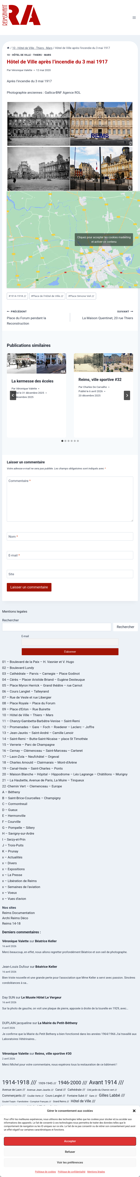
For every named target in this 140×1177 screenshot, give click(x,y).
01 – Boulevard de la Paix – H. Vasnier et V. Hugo (38, 662)
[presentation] (36, 363)
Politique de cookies (45, 1172)
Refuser (70, 1153)
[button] (134, 1112)
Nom (13, 536)
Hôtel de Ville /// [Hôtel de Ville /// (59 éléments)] (83, 1101)
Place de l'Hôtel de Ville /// (47, 295)
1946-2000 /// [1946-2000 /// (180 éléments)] (72, 1082)
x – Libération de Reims (19, 881)
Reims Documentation (18, 913)
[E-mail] (70, 555)
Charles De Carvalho (95, 386)
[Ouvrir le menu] (134, 18)
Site (11, 574)
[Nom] (70, 536)
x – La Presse (12, 875)
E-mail (14, 555)
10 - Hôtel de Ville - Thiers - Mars (29, 55)
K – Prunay (10, 851)
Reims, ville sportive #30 (53, 1053)
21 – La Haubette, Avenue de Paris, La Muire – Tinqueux (43, 780)
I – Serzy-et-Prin (13, 839)
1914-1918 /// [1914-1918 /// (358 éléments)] (19, 1082)
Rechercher (10, 620)
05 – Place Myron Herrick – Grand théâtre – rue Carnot (42, 685)
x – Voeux (9, 893)
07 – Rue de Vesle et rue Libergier (26, 697)
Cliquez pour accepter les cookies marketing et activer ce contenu (104, 239)
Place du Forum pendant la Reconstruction (37, 317)
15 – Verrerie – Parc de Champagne (28, 745)
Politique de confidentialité (71, 1172)
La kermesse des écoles (32, 381)
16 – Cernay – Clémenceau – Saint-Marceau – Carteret (42, 751)
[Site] (70, 574)
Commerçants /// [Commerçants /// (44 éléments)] (13, 1095)
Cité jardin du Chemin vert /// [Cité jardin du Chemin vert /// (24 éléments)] (102, 1090)
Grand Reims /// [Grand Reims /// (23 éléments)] (61, 1101)
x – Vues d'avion (14, 899)
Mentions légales (96, 1172)
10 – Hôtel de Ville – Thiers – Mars (27, 715)
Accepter (70, 1142)
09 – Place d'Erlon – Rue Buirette (26, 709)
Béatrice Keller (46, 941)
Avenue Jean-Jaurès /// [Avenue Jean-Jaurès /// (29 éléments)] (40, 1089)
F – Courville (11, 822)
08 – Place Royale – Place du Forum (28, 703)
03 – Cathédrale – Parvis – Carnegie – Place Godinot (41, 674)
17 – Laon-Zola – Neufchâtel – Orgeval (30, 757)
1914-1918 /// (17, 295)
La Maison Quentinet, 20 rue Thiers (103, 314)
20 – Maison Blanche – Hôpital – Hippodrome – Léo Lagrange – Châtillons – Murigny (64, 774)
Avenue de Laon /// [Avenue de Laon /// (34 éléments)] (13, 1089)
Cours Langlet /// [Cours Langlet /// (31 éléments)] (55, 1095)
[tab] (62, 441)
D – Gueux (9, 810)
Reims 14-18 (11, 923)
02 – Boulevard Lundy (18, 668)
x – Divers (9, 863)
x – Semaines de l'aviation (21, 887)
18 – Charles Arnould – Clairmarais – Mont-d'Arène (39, 762)
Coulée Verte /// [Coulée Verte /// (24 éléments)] (35, 1096)
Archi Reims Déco (15, 918)
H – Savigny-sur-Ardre (18, 833)
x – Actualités (12, 857)
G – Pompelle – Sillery (18, 828)
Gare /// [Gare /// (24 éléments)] (93, 1096)
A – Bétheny (11, 792)
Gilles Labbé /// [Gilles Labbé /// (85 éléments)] (112, 1095)
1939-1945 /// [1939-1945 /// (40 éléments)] (47, 1083)
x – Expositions (13, 869)
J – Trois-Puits (12, 845)
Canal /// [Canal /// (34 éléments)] (60, 1089)
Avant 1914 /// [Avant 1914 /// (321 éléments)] (106, 1082)
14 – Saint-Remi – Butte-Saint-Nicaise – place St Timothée (45, 739)
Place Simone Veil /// (81, 295)
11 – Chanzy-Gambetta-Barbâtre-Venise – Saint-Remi (41, 721)
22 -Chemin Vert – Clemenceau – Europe (32, 786)
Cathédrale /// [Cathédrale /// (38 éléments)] (76, 1089)
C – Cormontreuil (14, 804)
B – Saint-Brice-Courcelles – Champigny (31, 798)
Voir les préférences (70, 1163)
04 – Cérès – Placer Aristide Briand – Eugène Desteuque (43, 680)
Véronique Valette (21, 70)
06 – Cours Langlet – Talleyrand (25, 691)
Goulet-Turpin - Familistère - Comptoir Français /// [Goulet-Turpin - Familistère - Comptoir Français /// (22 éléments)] (26, 1101)
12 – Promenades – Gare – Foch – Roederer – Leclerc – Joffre (48, 727)
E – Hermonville (13, 816)
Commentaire (20, 481)
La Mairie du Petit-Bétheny (57, 1023)
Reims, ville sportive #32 (100, 379)
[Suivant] (127, 395)
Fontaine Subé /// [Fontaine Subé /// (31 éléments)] (77, 1095)
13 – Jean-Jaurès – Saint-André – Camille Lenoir (37, 733)
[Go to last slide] (13, 395)
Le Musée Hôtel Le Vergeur (41, 997)
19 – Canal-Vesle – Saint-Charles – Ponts (32, 768)
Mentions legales (14, 611)
